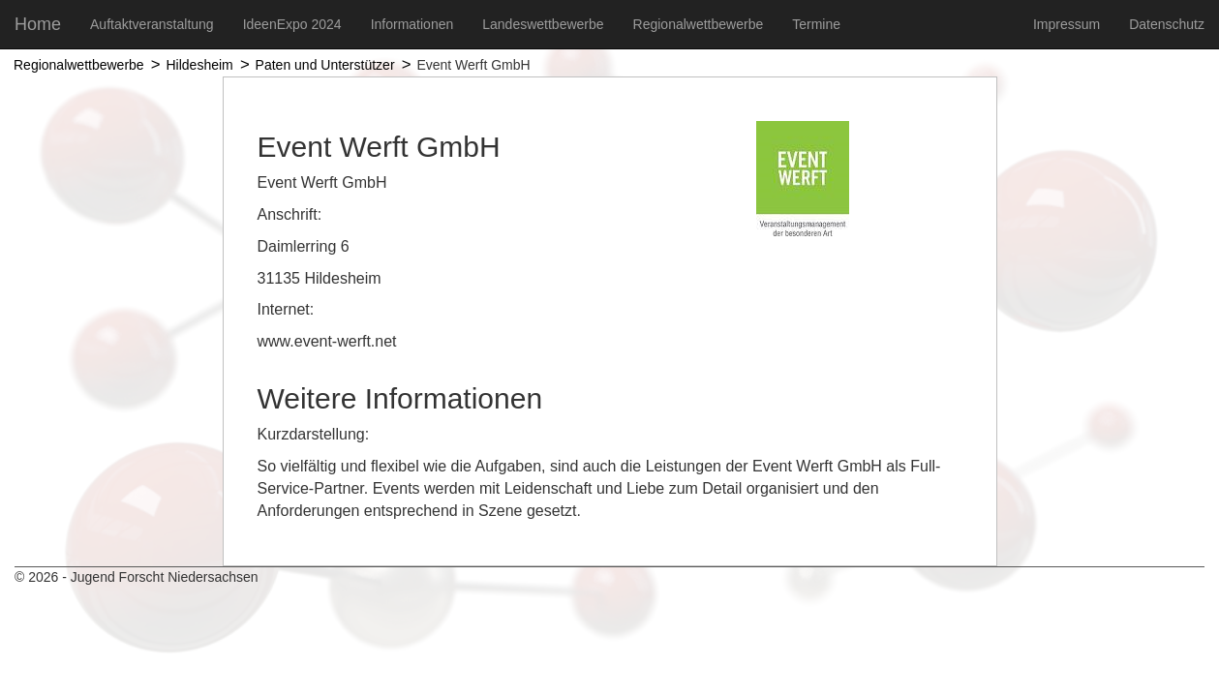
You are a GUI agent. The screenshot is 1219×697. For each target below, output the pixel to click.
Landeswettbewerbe (542, 24)
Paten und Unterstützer (325, 65)
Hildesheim (199, 65)
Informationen (412, 24)
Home (38, 24)
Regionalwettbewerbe (698, 24)
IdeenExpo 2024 (292, 24)
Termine (816, 24)
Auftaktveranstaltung (152, 24)
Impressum (1066, 24)
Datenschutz (1166, 24)
